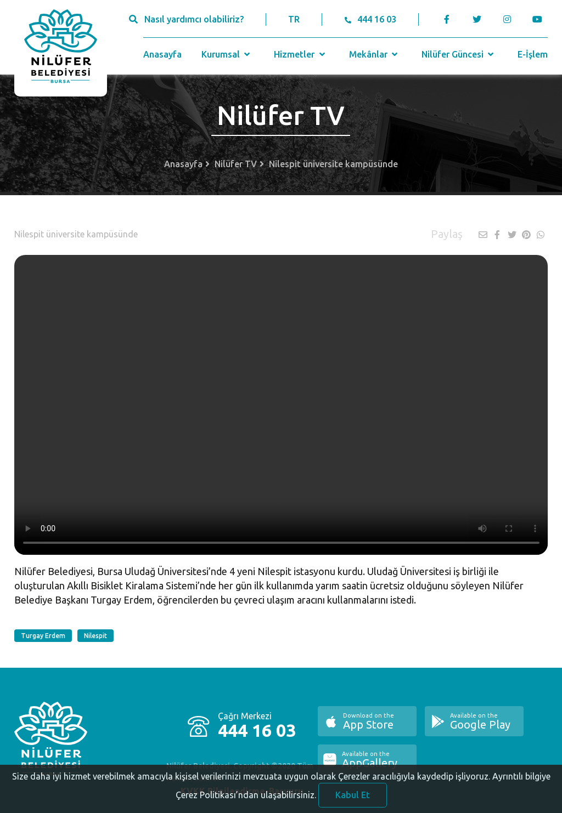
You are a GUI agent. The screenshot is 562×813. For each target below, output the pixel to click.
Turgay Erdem (43, 635)
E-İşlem (533, 54)
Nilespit (95, 635)
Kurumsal (226, 54)
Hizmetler (300, 54)
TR (294, 19)
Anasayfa (162, 54)
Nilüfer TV (236, 164)
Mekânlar (374, 54)
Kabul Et (352, 798)
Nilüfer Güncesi (459, 54)
